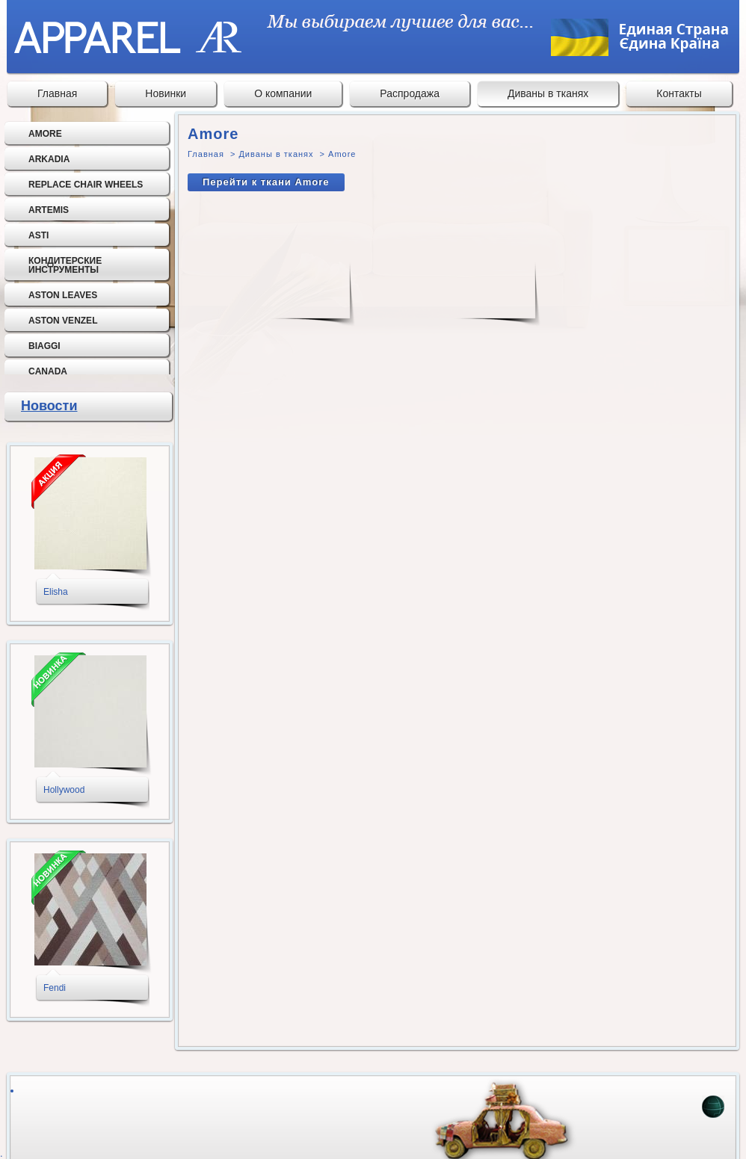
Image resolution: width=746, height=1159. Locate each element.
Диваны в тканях (548, 93)
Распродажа (410, 93)
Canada (47, 371)
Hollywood (63, 789)
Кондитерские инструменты (65, 265)
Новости (49, 405)
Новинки (165, 93)
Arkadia (49, 159)
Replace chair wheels (85, 184)
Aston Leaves (62, 295)
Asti (38, 235)
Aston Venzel (62, 320)
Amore (45, 134)
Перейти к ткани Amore (266, 182)
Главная (57, 93)
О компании (283, 93)
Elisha (55, 591)
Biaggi (44, 346)
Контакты (678, 93)
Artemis (48, 210)
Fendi (54, 987)
